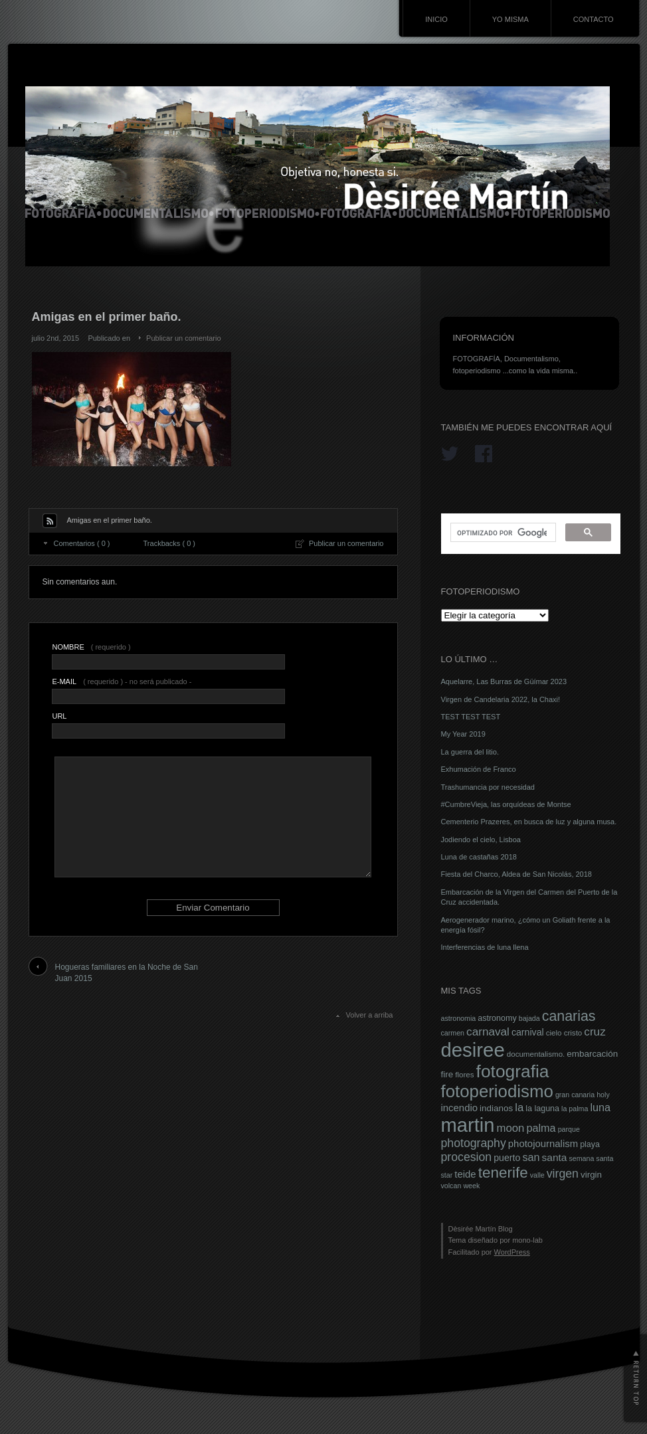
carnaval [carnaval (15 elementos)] (487, 1031)
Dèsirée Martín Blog (480, 1229)
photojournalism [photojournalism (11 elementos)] (543, 1143)
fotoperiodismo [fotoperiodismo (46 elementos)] (497, 1091)
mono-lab (527, 1240)
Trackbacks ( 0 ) (169, 543)
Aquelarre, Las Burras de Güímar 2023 (504, 681)
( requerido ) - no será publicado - (121, 681)
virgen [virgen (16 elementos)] (563, 1173)
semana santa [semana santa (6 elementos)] (591, 1158)
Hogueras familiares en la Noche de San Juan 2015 (126, 972)
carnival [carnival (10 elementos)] (527, 1032)
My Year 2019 (463, 734)
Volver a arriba (369, 1015)
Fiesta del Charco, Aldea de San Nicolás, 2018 (516, 874)
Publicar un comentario (183, 338)
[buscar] (502, 533)
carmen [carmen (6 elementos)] (453, 1033)
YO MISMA (510, 19)
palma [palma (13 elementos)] (540, 1128)
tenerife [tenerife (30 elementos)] (503, 1172)
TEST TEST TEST (471, 717)
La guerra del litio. (470, 752)
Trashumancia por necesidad (488, 787)
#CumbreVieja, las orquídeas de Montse (506, 804)
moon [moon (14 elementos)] (510, 1128)
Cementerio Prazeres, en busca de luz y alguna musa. (529, 822)
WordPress (512, 1252)
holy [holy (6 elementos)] (603, 1095)
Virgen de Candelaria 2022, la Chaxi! (501, 699)
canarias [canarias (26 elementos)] (569, 1016)
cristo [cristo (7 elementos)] (573, 1033)
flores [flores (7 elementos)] (464, 1075)
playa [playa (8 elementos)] (590, 1144)
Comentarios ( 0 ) (82, 543)
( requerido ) (91, 647)
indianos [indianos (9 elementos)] (496, 1108)
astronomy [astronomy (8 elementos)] (497, 1018)
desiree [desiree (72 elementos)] (473, 1050)
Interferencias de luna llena (485, 947)
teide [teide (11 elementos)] (465, 1174)
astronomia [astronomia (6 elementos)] (458, 1018)
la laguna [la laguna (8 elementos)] (542, 1108)
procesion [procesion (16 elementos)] (466, 1157)
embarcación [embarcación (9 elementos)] (592, 1054)
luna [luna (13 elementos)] (600, 1107)
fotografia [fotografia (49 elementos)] (512, 1071)
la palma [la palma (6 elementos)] (574, 1109)
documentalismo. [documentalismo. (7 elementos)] (536, 1054)
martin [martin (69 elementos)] (468, 1125)
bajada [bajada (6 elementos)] (529, 1018)
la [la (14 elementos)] (519, 1107)
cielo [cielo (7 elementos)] (554, 1033)
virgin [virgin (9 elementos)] (591, 1175)
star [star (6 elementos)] (447, 1175)
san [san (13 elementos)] (530, 1157)
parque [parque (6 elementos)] (569, 1129)
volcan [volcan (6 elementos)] (451, 1186)
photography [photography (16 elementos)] (473, 1143)
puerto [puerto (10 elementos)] (507, 1157)
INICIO (436, 19)
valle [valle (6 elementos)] (537, 1175)
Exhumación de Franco (478, 769)
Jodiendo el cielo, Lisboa (481, 840)
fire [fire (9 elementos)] (447, 1074)
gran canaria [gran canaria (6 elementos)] (575, 1095)
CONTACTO (593, 19)
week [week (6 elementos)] (471, 1186)
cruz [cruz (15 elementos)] (594, 1031)
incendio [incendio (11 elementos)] (459, 1108)
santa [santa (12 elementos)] (554, 1157)
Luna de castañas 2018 (479, 857)
